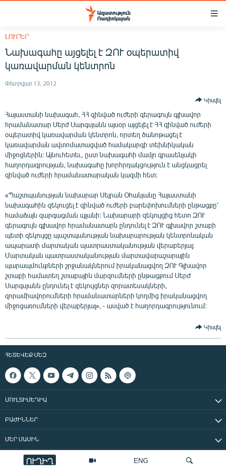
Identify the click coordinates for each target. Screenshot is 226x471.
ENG (141, 460)
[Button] (208, 100)
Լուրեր (17, 36)
